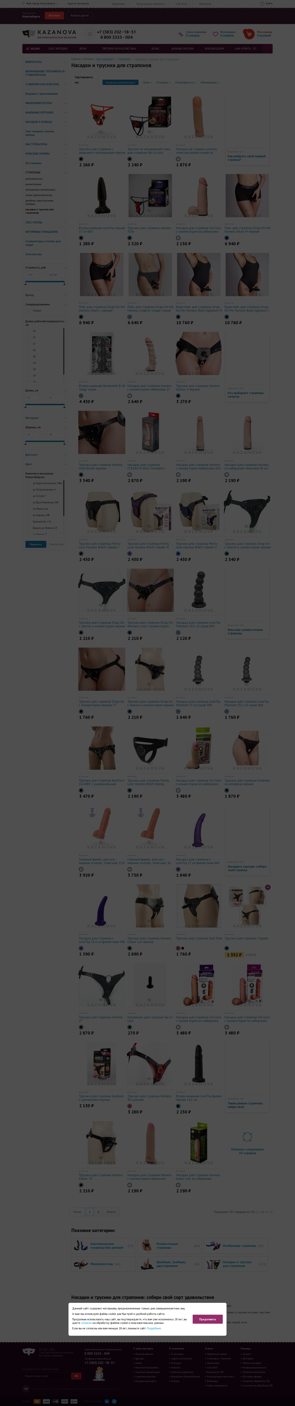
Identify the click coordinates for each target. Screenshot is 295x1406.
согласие (86, 1323)
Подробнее (154, 1328)
